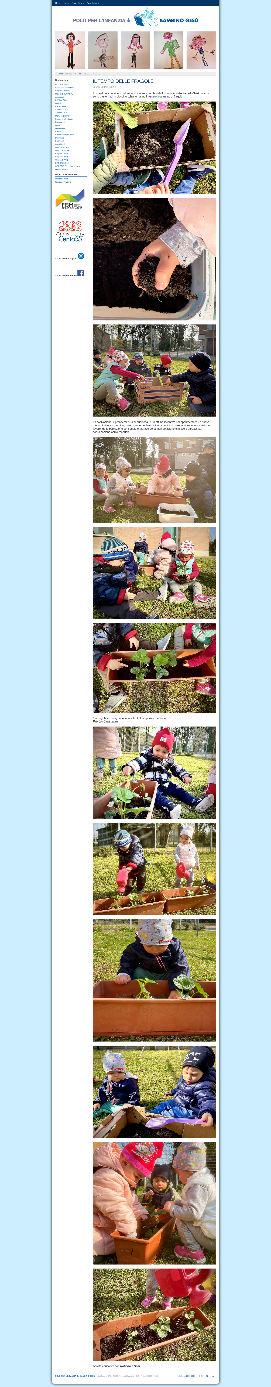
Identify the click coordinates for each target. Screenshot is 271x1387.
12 (207, 1376)
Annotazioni (93, 3)
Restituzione (60, 106)
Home (58, 3)
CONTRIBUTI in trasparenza (67, 166)
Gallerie (58, 103)
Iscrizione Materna (63, 182)
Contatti (58, 132)
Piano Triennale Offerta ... (66, 87)
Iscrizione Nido (61, 179)
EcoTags (68, 74)
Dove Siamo (78, 3)
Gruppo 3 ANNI (61, 154)
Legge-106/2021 (62, 169)
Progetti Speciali (62, 91)
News (67, 3)
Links (57, 125)
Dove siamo (60, 128)
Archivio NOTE (61, 110)
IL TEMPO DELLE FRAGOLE (87, 74)
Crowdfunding (61, 144)
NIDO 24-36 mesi (62, 150)
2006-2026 (190, 1376)
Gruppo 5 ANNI (61, 160)
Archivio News (61, 113)
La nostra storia (62, 84)
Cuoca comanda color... (65, 135)
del (75, 1376)
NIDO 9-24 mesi (62, 147)
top (213, 1376)
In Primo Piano (61, 100)
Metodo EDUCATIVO (64, 94)
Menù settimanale (63, 116)
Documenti (60, 122)
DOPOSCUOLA (62, 163)
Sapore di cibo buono (64, 119)
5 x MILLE (59, 141)
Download (59, 138)
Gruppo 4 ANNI (61, 157)
